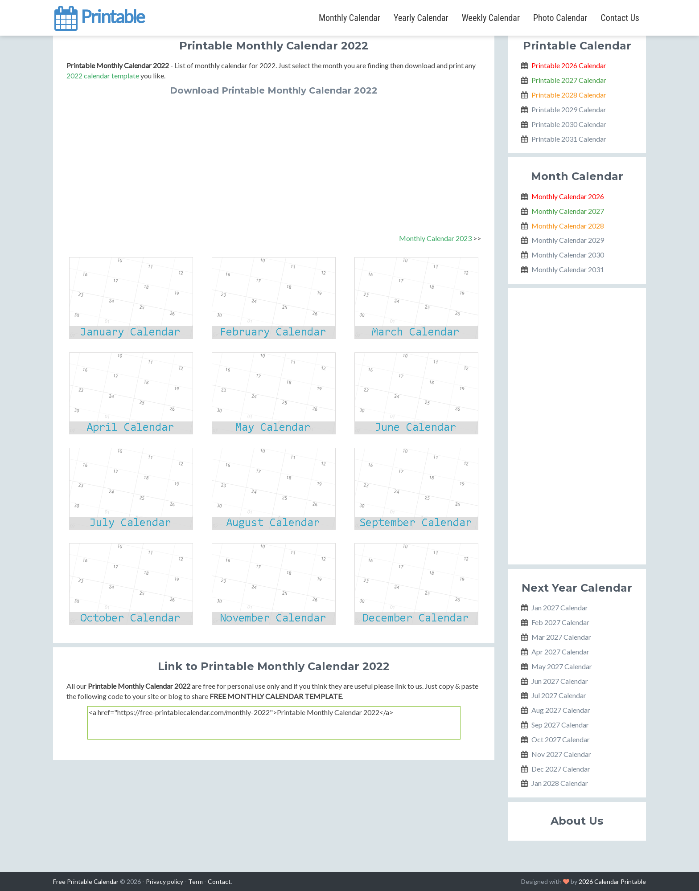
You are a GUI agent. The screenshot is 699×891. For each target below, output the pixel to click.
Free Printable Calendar (86, 881)
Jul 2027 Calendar (558, 695)
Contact (219, 881)
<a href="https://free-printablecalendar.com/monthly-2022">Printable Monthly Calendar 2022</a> (274, 723)
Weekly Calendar (491, 17)
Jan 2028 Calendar (559, 783)
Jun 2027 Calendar (559, 681)
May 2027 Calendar (561, 666)
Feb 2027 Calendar (560, 622)
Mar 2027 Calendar (561, 637)
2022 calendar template (102, 75)
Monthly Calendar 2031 (567, 269)
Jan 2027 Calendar (559, 607)
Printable (98, 15)
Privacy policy (164, 881)
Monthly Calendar (349, 17)
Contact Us (619, 17)
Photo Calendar (560, 17)
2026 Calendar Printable (612, 881)
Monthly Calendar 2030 (567, 254)
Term (195, 881)
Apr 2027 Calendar (560, 651)
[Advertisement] (273, 162)
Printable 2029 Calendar (568, 109)
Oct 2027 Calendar (560, 739)
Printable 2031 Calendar (568, 139)
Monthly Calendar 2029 (567, 240)
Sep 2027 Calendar (560, 724)
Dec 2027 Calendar (560, 768)
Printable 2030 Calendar (568, 124)
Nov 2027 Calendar (561, 754)
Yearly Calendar (421, 17)
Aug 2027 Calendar (560, 710)
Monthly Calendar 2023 (435, 238)
